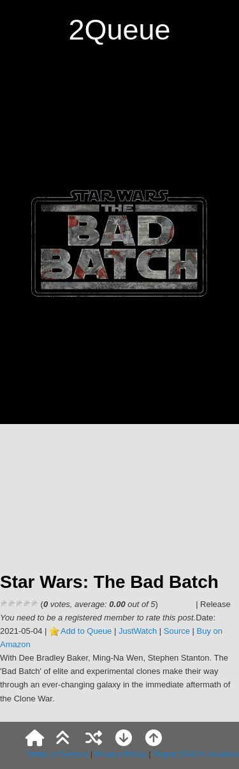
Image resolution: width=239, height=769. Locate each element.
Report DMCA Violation (195, 754)
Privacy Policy (121, 754)
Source (177, 631)
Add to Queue (86, 631)
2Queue (119, 29)
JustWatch (138, 631)
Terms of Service (57, 754)
